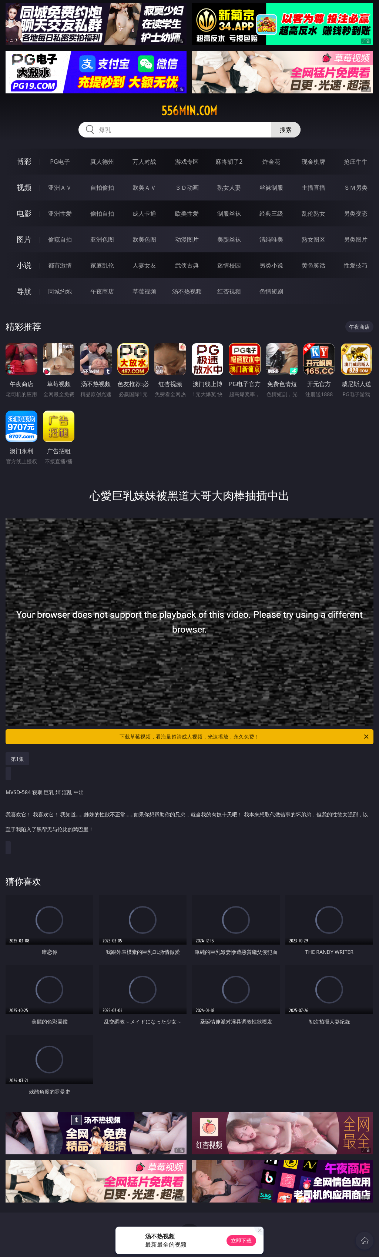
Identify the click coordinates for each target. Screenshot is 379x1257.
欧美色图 (144, 239)
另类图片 (356, 239)
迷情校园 (229, 265)
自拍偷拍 (102, 187)
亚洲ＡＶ (60, 187)
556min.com (189, 110)
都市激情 (60, 265)
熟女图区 (313, 239)
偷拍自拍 (102, 213)
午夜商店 (102, 291)
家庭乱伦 (102, 265)
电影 (24, 213)
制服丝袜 (229, 213)
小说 (24, 265)
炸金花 (271, 161)
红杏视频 (229, 291)
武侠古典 (187, 265)
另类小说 (271, 265)
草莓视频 (144, 291)
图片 (24, 239)
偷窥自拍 (60, 239)
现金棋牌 (313, 161)
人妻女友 (144, 265)
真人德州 (102, 161)
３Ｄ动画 (187, 187)
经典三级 (271, 213)
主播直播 (313, 187)
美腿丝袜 (229, 239)
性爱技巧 (356, 265)
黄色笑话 (313, 265)
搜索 (286, 130)
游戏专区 (187, 161)
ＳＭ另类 (356, 187)
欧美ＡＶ (144, 187)
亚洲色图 (102, 239)
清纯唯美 (271, 239)
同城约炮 (60, 291)
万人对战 (144, 161)
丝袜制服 (271, 187)
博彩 (24, 161)
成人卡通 (144, 213)
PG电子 (60, 161)
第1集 (17, 758)
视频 (24, 187)
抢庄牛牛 (356, 161)
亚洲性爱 (60, 213)
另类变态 (356, 213)
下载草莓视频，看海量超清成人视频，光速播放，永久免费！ (245, 736)
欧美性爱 (187, 213)
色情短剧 (271, 291)
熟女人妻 (229, 187)
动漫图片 (187, 239)
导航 (24, 291)
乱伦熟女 (313, 213)
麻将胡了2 (228, 161)
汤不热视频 (187, 291)
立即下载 (241, 1240)
